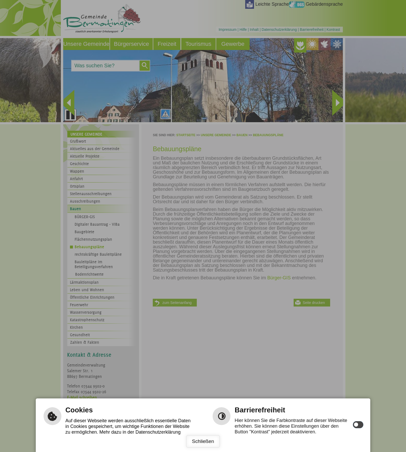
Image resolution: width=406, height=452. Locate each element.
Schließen (203, 441)
